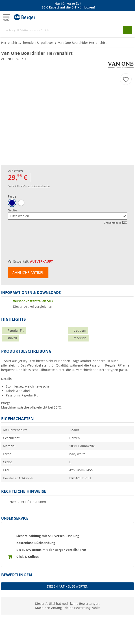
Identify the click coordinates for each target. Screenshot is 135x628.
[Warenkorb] (128, 17)
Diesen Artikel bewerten (67, 586)
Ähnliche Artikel (28, 272)
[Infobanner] (68, 5)
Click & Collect (27, 556)
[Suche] (63, 30)
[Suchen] (127, 30)
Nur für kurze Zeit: (68, 3)
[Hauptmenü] (6, 17)
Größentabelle (115, 223)
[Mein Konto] (119, 17)
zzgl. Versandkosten (39, 186)
